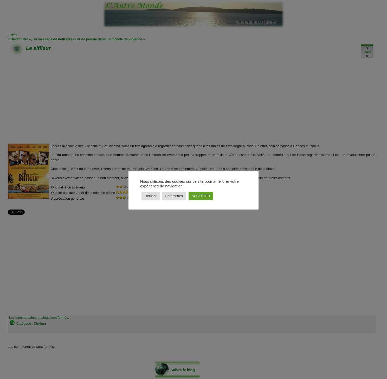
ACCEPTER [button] (201, 196)
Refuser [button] (151, 196)
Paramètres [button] (174, 196)
